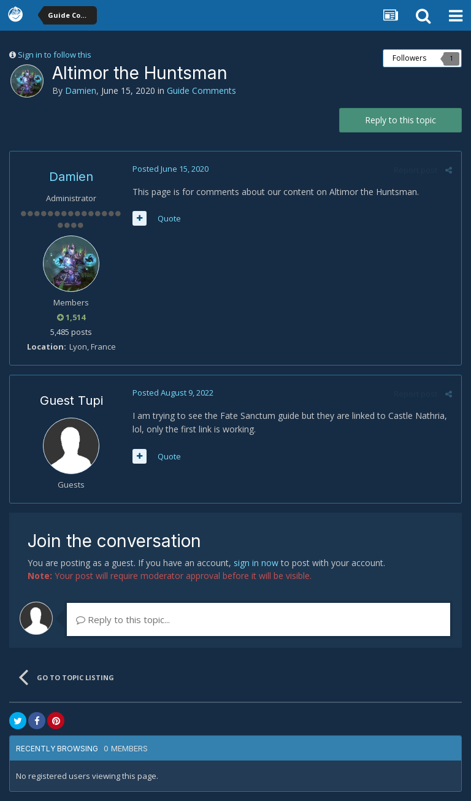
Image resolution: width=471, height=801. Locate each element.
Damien (80, 90)
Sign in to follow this (54, 54)
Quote (169, 218)
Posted (170, 168)
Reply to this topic (400, 120)
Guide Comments (201, 90)
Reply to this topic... (123, 619)
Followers (409, 58)
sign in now (256, 563)
